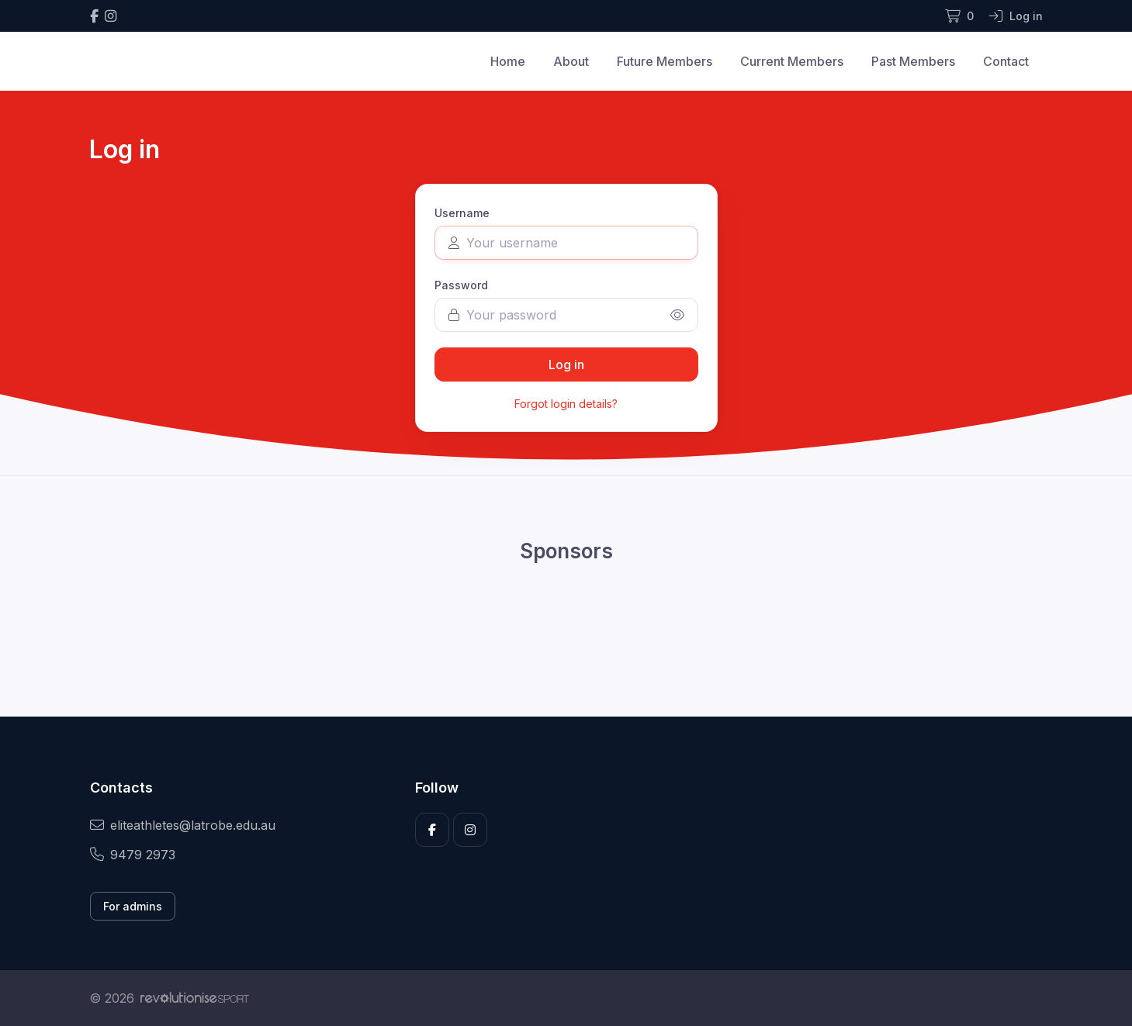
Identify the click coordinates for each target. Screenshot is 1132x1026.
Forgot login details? (566, 403)
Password (461, 285)
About (571, 61)
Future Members (664, 61)
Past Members (913, 61)
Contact (1006, 61)
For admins (132, 906)
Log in (566, 364)
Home (507, 61)
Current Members (791, 61)
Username (462, 212)
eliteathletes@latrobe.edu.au (182, 825)
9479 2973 (132, 854)
